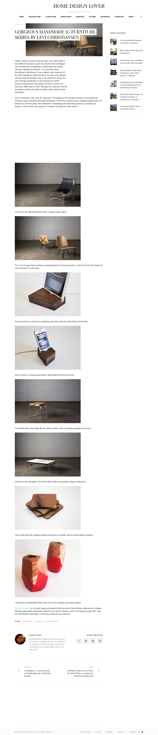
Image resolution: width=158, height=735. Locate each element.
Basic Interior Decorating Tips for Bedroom (131, 52)
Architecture (35, 17)
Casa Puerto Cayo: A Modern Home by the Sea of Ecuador (131, 62)
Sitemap (109, 732)
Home (21, 17)
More (131, 17)
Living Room (51, 17)
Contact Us (121, 732)
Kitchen (92, 17)
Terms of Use (85, 732)
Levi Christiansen (22, 608)
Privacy (98, 732)
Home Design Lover (79, 5)
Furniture (18, 25)
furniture (38, 621)
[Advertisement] (88, 75)
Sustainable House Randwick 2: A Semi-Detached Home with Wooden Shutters (131, 85)
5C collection (27, 621)
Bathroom (105, 17)
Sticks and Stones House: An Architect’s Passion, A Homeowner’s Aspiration (131, 97)
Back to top (135, 732)
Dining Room (66, 17)
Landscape (119, 17)
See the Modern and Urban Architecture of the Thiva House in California (130, 73)
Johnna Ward (35, 635)
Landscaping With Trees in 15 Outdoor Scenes (130, 107)
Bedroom (80, 17)
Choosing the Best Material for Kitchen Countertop (130, 42)
